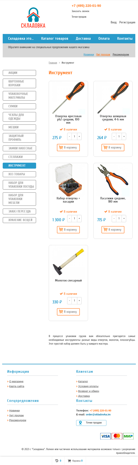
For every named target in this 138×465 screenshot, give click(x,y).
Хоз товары (16, 174)
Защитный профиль (16, 138)
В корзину (68, 147)
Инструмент (17, 166)
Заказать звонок (80, 11)
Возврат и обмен (88, 391)
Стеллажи (15, 157)
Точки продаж (79, 16)
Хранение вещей (20, 220)
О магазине (16, 381)
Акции (12, 73)
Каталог (83, 381)
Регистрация (127, 22)
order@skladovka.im (98, 414)
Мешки (13, 127)
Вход (114, 22)
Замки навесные (20, 148)
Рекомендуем (121, 54)
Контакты (125, 38)
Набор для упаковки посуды (21, 185)
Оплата (104, 38)
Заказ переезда (19, 211)
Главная (53, 62)
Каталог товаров (54, 38)
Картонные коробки (16, 83)
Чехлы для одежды (16, 117)
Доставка (83, 38)
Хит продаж (103, 54)
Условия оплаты (88, 386)
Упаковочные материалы (18, 96)
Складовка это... (21, 38)
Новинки (89, 54)
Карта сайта (16, 386)
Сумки (12, 106)
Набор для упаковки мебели (15, 199)
